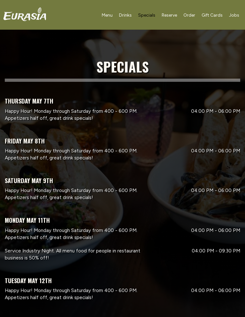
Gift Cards (211, 16)
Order (189, 16)
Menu (106, 16)
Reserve (168, 16)
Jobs (233, 16)
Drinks (124, 16)
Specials (146, 16)
